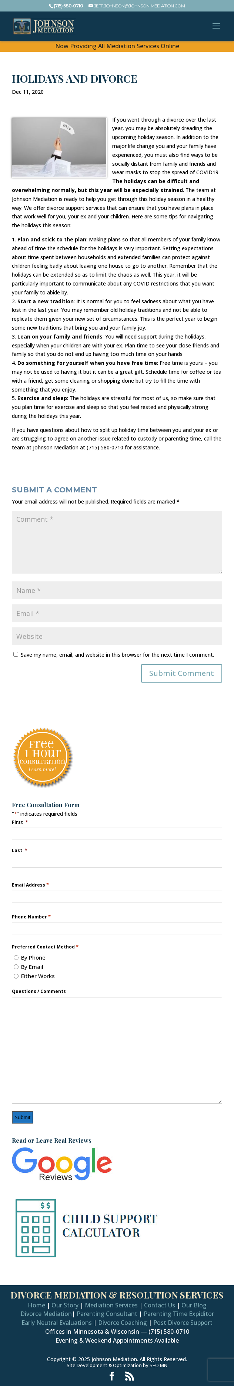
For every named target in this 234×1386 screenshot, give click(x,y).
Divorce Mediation (46, 1314)
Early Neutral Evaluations (56, 1323)
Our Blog (194, 1305)
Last (19, 850)
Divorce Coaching (122, 1323)
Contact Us (159, 1305)
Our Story (64, 1305)
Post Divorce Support (183, 1323)
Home (36, 1305)
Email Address (30, 885)
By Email (32, 966)
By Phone (33, 957)
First (20, 822)
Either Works (38, 976)
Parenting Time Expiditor (179, 1314)
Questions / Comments (39, 991)
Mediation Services (111, 1305)
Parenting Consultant (107, 1314)
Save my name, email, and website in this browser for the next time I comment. (117, 654)
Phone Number (31, 917)
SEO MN (158, 1365)
